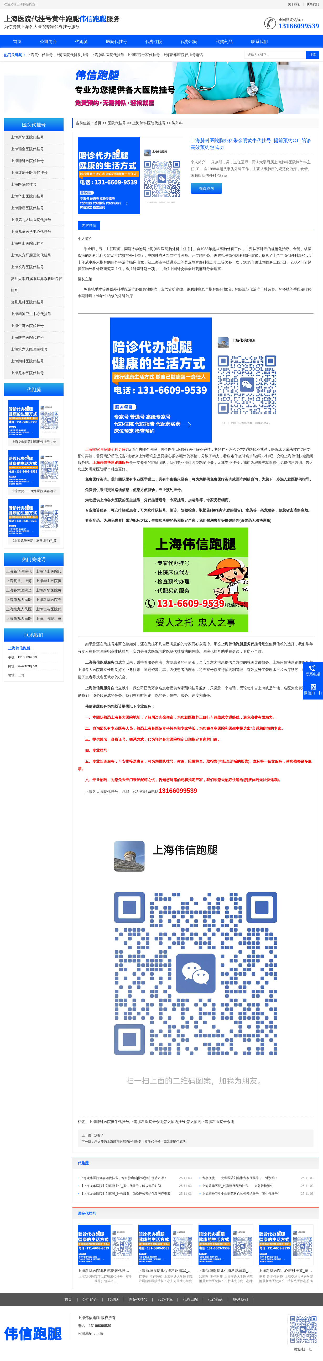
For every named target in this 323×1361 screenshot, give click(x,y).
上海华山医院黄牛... (48, 585)
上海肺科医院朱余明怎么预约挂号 (157, 1122)
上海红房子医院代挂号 (29, 172)
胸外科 (177, 123)
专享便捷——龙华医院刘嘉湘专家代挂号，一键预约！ (258, 1178)
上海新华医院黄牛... (48, 594)
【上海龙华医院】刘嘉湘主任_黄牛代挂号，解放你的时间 (136, 1186)
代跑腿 (81, 41)
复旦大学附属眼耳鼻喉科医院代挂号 (36, 284)
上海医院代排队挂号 (71, 55)
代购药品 (224, 41)
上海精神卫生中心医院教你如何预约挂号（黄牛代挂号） (258, 1194)
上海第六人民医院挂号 (29, 349)
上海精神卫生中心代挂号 (31, 314)
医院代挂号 (116, 41)
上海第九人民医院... (19, 604)
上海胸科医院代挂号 (27, 361)
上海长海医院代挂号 (27, 267)
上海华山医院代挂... (48, 575)
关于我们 (294, 4)
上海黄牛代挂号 (40, 55)
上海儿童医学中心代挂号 (31, 231)
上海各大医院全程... (19, 594)
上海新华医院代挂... (19, 575)
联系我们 (312, 4)
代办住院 (153, 41)
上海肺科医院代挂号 (107, 55)
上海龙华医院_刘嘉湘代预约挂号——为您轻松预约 (258, 1186)
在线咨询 (206, 188)
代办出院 (189, 41)
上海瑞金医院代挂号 (27, 149)
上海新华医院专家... (48, 604)
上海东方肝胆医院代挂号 (31, 255)
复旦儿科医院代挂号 (27, 302)
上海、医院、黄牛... (48, 622)
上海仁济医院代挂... (48, 613)
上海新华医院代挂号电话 (183, 55)
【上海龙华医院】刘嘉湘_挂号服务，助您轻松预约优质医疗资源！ (136, 1194)
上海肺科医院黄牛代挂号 (109, 1122)
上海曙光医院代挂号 (27, 337)
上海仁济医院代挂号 (27, 326)
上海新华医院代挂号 (27, 137)
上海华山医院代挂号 (27, 196)
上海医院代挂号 (24, 184)
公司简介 (48, 41)
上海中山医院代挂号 (27, 243)
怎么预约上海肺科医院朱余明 (210, 1122)
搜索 (312, 55)
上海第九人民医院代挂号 (31, 220)
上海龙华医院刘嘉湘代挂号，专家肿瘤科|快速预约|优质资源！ (136, 1178)
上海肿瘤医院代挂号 (27, 208)
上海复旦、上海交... (19, 585)
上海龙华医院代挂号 (27, 373)
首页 (17, 41)
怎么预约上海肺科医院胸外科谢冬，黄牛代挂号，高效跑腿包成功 (140, 1141)
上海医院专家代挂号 (143, 55)
